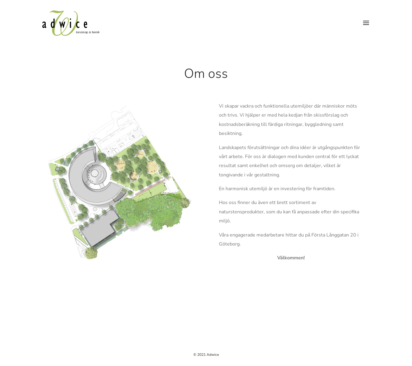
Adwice (213, 354)
